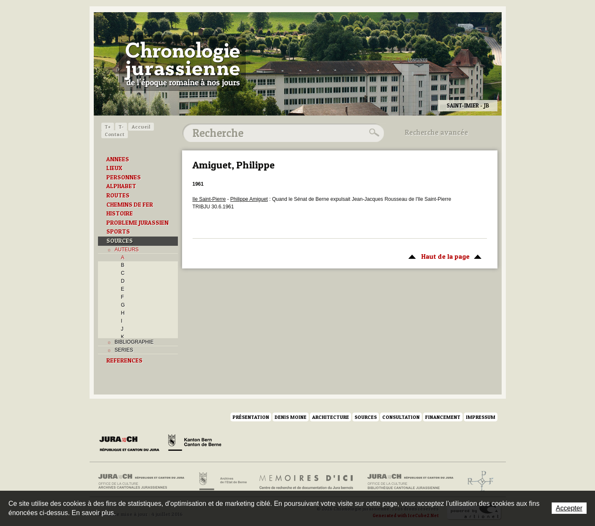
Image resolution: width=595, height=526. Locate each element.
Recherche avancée (436, 132)
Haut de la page (443, 255)
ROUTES (118, 195)
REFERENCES (124, 360)
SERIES (124, 350)
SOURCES (119, 241)
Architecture (330, 417)
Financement (442, 417)
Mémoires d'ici (307, 481)
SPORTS (118, 231)
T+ (108, 127)
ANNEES (117, 159)
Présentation (251, 417)
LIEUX (114, 168)
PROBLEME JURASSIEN (137, 222)
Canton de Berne (194, 444)
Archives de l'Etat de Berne (222, 481)
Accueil (141, 127)
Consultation (401, 417)
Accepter (569, 508)
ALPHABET (121, 186)
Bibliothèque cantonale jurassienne (410, 481)
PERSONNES (123, 177)
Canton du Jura (131, 444)
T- (121, 127)
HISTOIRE (119, 213)
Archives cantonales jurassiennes (144, 481)
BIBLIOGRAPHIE (134, 342)
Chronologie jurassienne (182, 63)
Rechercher (373, 132)
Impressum (480, 417)
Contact (114, 134)
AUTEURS (127, 249)
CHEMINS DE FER (129, 204)
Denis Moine (291, 417)
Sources (365, 417)
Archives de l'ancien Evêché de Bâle (478, 481)
